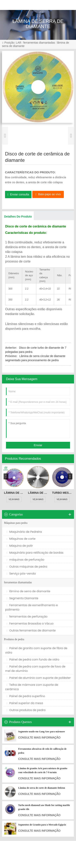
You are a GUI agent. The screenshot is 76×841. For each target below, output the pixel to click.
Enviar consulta (19, 194)
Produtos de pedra (14, 639)
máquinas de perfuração (25, 560)
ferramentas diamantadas (39, 42)
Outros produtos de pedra (25, 710)
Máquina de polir (19, 546)
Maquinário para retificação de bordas (34, 553)
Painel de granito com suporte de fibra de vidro (36, 650)
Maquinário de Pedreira (24, 532)
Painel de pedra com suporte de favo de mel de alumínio (35, 669)
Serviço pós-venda (21, 574)
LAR (18, 42)
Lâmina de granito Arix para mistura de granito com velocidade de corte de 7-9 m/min (14, 492)
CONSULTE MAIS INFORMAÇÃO (39, 737)
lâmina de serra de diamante (28, 591)
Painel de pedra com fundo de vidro (32, 660)
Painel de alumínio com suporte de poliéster (38, 678)
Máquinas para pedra (15, 523)
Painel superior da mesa (24, 703)
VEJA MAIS (14, 499)
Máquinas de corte (21, 539)
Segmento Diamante (22, 598)
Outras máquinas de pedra (26, 567)
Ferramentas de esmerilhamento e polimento (31, 607)
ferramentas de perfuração (26, 617)
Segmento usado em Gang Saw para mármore (41, 731)
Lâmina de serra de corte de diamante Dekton (38, 492)
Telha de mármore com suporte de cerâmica (31, 687)
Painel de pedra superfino (25, 696)
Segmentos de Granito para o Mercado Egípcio (42, 824)
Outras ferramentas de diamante (31, 631)
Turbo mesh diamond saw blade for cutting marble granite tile (62, 492)
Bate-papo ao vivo (49, 194)
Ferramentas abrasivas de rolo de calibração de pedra (42, 751)
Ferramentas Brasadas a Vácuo (29, 624)
